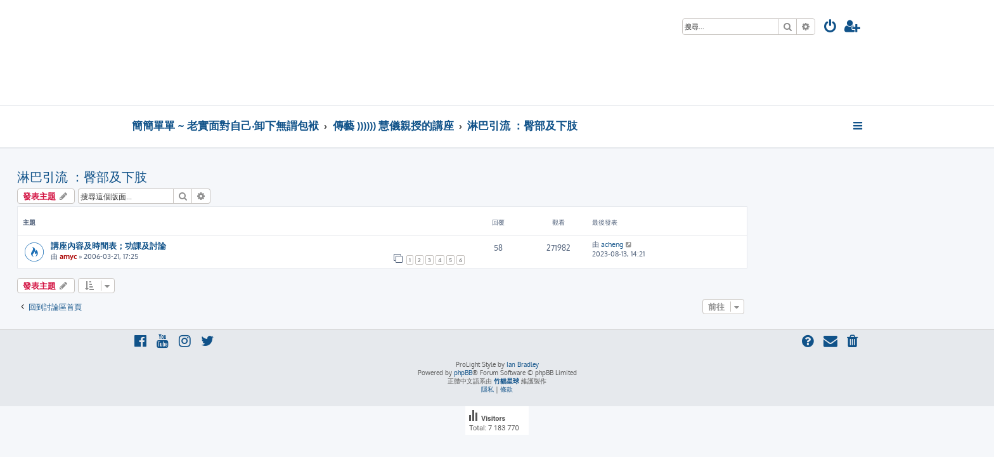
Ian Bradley (523, 364)
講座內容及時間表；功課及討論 (223, 245)
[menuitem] (830, 27)
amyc (182, 256)
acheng (727, 244)
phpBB (463, 372)
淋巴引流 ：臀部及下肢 (197, 176)
